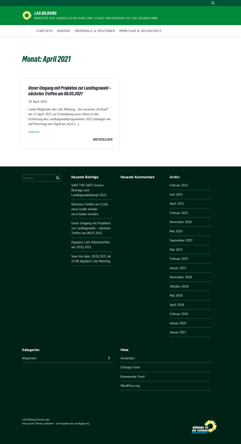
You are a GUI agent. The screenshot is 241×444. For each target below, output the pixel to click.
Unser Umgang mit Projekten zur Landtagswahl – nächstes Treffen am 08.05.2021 (69, 90)
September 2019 (181, 240)
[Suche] (208, 3)
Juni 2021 (176, 194)
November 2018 (181, 277)
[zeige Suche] (213, 3)
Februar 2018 (179, 314)
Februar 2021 (179, 213)
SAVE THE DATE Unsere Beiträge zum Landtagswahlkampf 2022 (89, 190)
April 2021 (177, 203)
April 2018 (177, 305)
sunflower (48, 423)
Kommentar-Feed (132, 376)
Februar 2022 (179, 185)
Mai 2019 (176, 250)
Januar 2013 (178, 332)
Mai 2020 (176, 231)
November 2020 (181, 222)
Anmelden (128, 358)
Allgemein (34, 131)
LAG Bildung (45, 13)
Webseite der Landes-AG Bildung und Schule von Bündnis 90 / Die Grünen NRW (96, 18)
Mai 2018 (176, 295)
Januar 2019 (178, 268)
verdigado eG (82, 423)
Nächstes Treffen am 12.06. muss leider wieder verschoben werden (89, 209)
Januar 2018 (178, 323)
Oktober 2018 (179, 286)
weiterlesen (102, 139)
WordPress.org (130, 386)
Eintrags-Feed (130, 367)
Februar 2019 (179, 259)
